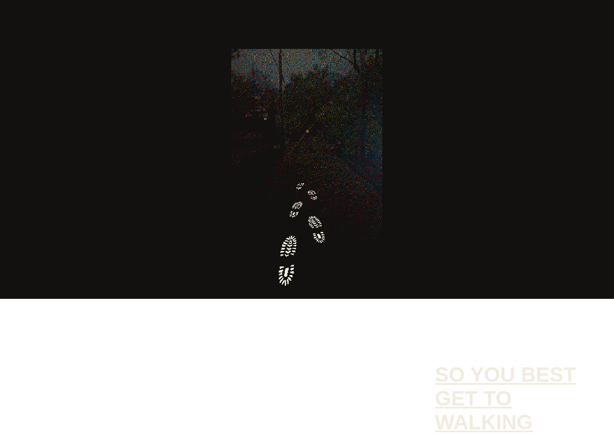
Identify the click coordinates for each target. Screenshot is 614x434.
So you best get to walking (505, 398)
